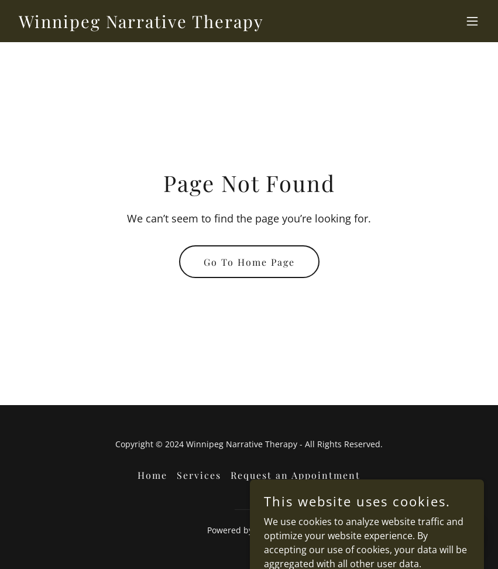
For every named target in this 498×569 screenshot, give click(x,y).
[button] (472, 21)
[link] (141, 24)
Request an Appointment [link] (295, 475)
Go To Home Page (249, 262)
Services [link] (199, 475)
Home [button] (152, 475)
